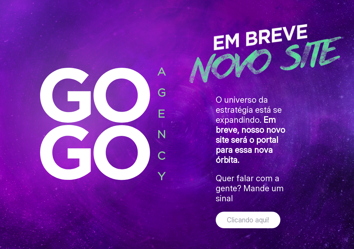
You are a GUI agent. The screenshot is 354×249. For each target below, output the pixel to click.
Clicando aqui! (248, 220)
